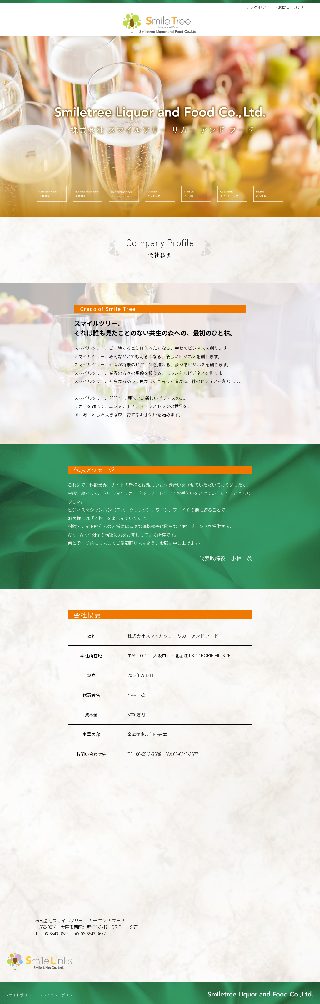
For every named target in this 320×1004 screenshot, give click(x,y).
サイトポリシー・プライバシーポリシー (42, 994)
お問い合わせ (291, 7)
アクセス (258, 7)
